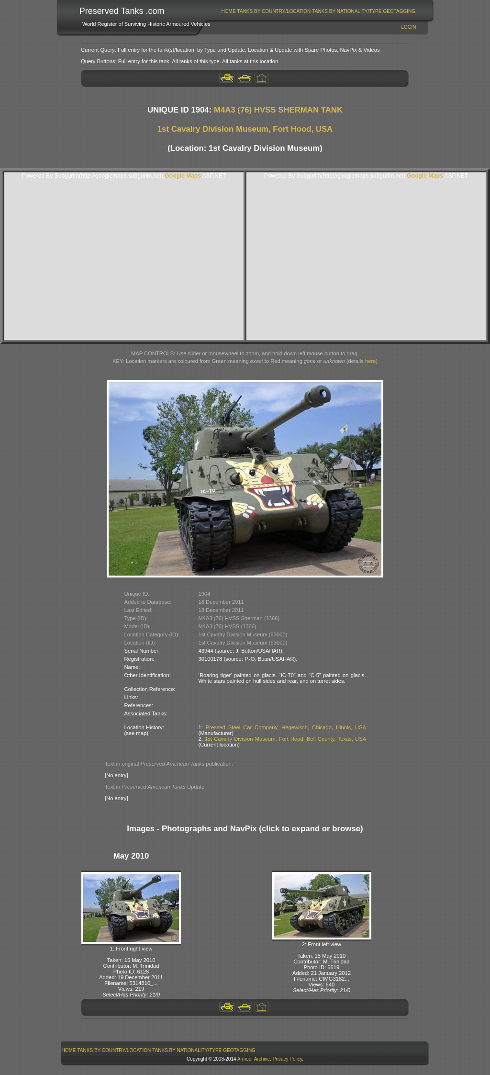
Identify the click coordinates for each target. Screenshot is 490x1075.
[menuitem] (228, 11)
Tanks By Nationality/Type (346, 11)
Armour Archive (253, 1059)
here (370, 361)
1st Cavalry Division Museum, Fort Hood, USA (245, 129)
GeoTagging (399, 11)
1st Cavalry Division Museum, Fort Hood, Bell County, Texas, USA (285, 739)
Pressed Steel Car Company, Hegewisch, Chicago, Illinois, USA (286, 727)
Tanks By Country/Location (274, 11)
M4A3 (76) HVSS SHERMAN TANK (278, 109)
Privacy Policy (287, 1059)
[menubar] (318, 11)
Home (229, 11)
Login (408, 27)
